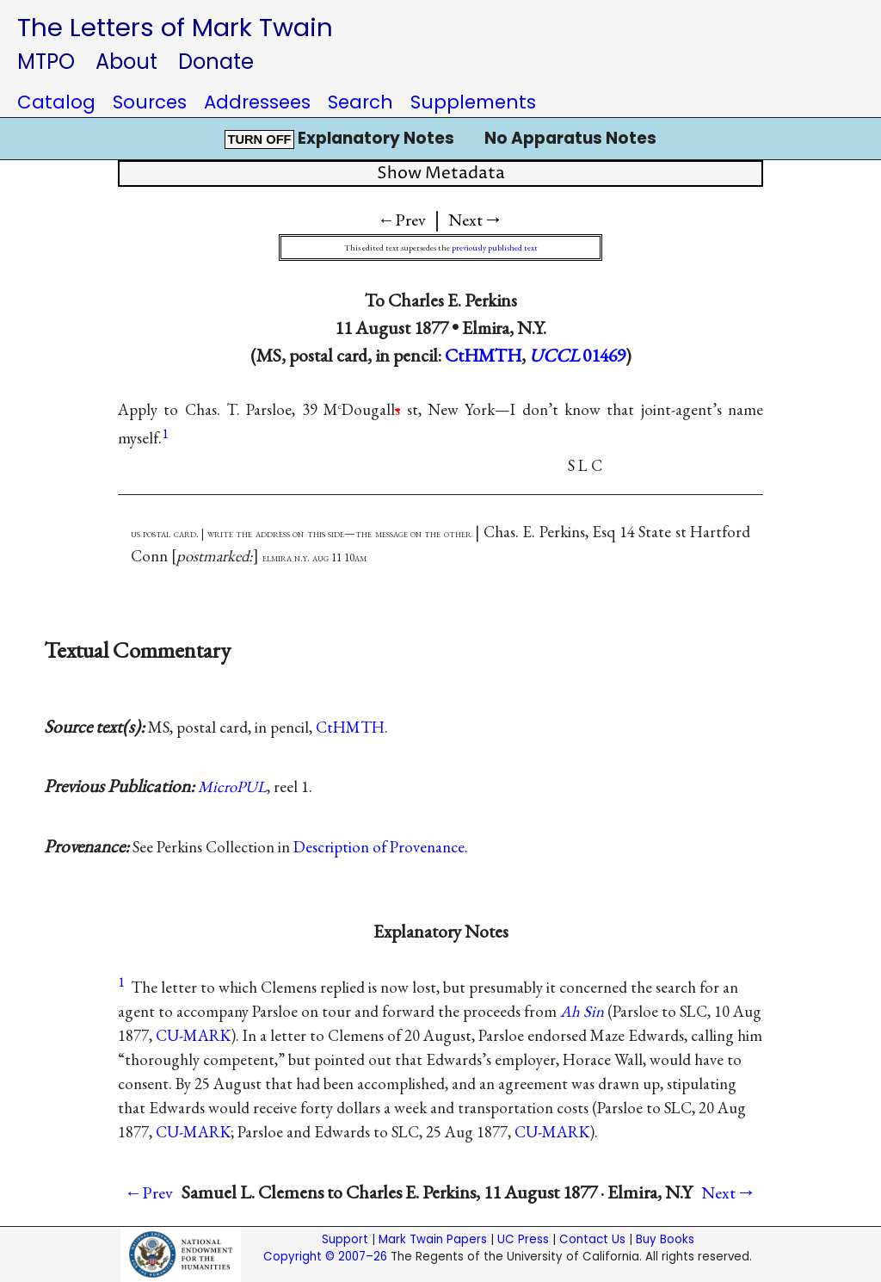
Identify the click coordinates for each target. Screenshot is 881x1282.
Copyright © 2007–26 (325, 1256)
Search (360, 102)
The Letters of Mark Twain (175, 27)
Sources (150, 102)
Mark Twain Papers (433, 1239)
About (126, 61)
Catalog (56, 102)
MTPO (46, 61)
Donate (216, 61)
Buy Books (665, 1239)
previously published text (495, 247)
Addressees (257, 102)
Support (345, 1239)
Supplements (473, 102)
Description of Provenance (379, 847)
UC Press (523, 1239)
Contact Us (592, 1239)
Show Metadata (441, 173)
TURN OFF (259, 139)
